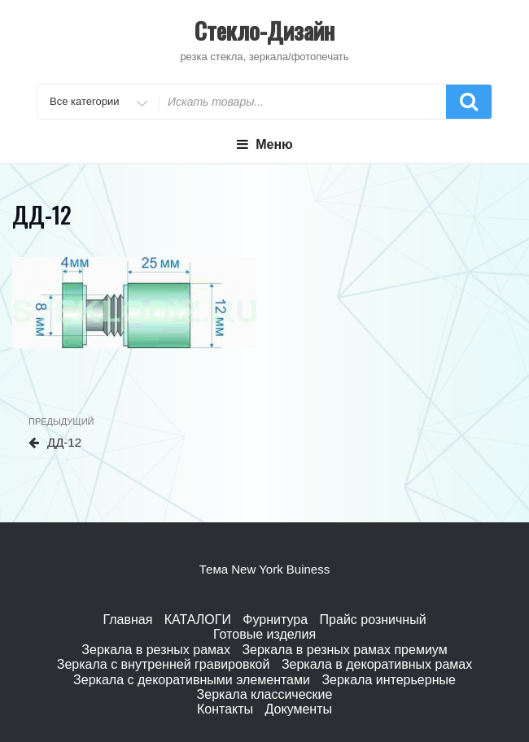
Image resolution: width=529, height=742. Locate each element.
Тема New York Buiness (264, 569)
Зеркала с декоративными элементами (191, 680)
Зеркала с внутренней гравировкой (163, 664)
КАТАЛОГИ (197, 619)
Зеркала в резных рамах (155, 650)
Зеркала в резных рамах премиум (344, 650)
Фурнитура (275, 619)
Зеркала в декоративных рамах (377, 664)
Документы (298, 709)
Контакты (225, 709)
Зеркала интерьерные (388, 680)
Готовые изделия (264, 634)
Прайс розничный (373, 619)
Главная (127, 619)
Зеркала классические (265, 694)
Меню (264, 144)
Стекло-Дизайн (264, 30)
